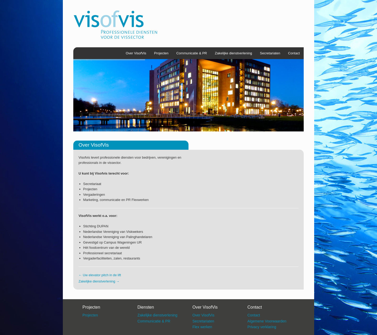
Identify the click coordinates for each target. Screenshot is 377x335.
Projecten (161, 53)
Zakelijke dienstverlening (233, 53)
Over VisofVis (136, 53)
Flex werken (202, 327)
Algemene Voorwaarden (266, 321)
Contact (294, 53)
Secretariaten (270, 53)
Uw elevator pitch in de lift (100, 275)
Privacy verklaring (261, 327)
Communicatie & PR (191, 53)
